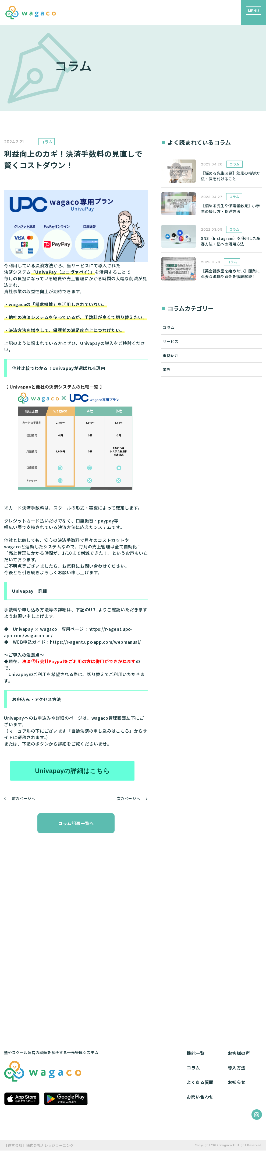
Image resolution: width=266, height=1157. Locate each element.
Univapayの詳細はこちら (72, 770)
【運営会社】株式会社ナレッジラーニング (39, 1145)
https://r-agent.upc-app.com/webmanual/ (95, 642)
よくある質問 (200, 1082)
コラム (169, 327)
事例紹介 (171, 355)
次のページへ (128, 798)
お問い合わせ (200, 1096)
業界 (167, 369)
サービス (171, 341)
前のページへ (24, 798)
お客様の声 (239, 1053)
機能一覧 (196, 1053)
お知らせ (237, 1082)
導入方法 (237, 1067)
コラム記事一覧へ (76, 823)
